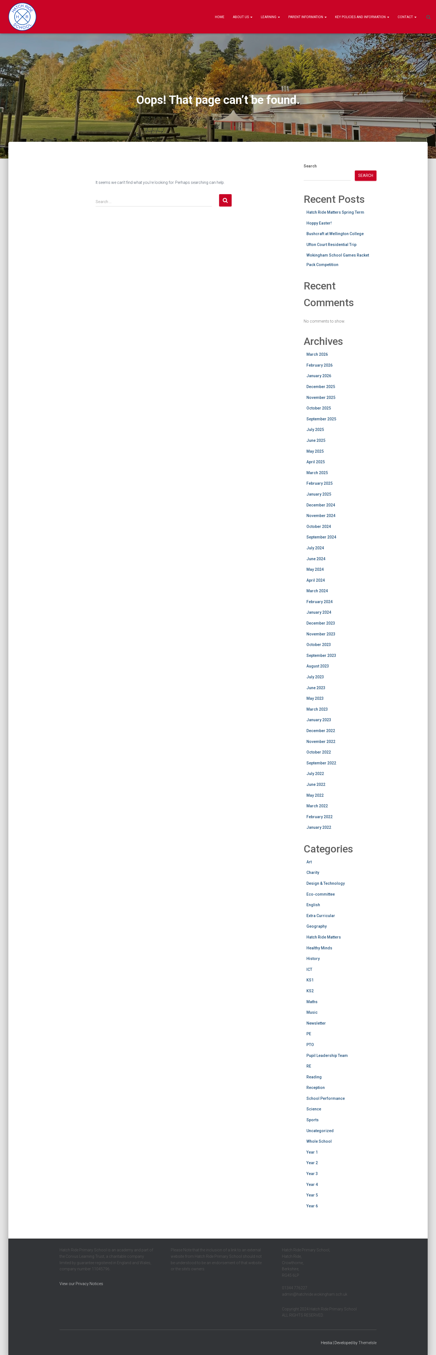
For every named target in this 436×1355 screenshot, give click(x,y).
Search (310, 166)
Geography (316, 926)
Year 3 (312, 1173)
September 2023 (321, 655)
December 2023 (320, 623)
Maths (312, 1002)
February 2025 (319, 483)
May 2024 (315, 569)
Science (313, 1109)
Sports (312, 1120)
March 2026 (317, 354)
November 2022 (320, 741)
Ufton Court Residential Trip (331, 244)
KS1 (310, 980)
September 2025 (321, 419)
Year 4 (312, 1184)
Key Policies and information (362, 17)
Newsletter (316, 1023)
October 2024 (318, 526)
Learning (270, 17)
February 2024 (319, 601)
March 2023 (317, 709)
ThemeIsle (367, 1343)
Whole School (319, 1141)
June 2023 (315, 688)
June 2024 (315, 559)
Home (219, 17)
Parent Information (307, 17)
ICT (309, 969)
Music (312, 1012)
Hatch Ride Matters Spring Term (335, 212)
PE (308, 1034)
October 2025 (318, 408)
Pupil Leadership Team (327, 1055)
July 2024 (315, 548)
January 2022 (318, 827)
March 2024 (317, 591)
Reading (314, 1077)
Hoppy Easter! (319, 223)
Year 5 (312, 1195)
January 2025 (318, 494)
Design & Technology (325, 883)
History (313, 958)
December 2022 (320, 730)
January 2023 (318, 720)
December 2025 (320, 386)
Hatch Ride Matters (323, 937)
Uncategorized (320, 1131)
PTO (310, 1044)
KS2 (310, 991)
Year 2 (312, 1163)
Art (309, 862)
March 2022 (317, 806)
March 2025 (317, 473)
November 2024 (320, 515)
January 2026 (318, 376)
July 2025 (315, 429)
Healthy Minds (319, 948)
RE (308, 1066)
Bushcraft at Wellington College (335, 233)
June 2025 (315, 440)
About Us (242, 17)
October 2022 (318, 752)
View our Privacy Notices (81, 1283)
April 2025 (315, 462)
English (313, 905)
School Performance (325, 1098)
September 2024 (321, 537)
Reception (315, 1087)
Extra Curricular (320, 915)
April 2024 (315, 580)
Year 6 (312, 1206)
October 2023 (318, 644)
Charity (312, 872)
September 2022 (321, 763)
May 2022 (315, 795)
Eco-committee (320, 894)
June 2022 (315, 784)
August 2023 (317, 666)
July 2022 (315, 773)
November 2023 (320, 634)
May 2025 (315, 451)
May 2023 (315, 698)
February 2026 (319, 365)
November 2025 (320, 397)
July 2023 (315, 677)
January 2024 (318, 612)
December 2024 (320, 505)
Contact (407, 17)
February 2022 (319, 817)
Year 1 (312, 1152)
